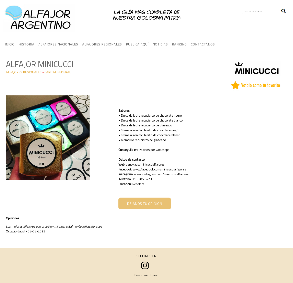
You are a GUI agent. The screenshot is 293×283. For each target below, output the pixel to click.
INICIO (10, 44)
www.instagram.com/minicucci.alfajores (161, 174)
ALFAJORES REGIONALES (24, 72)
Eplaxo (155, 275)
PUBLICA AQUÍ (137, 44)
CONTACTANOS (203, 44)
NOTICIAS (160, 44)
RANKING (179, 44)
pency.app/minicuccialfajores (145, 164)
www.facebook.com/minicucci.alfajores (159, 169)
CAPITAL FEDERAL (58, 72)
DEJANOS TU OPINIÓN (144, 203)
